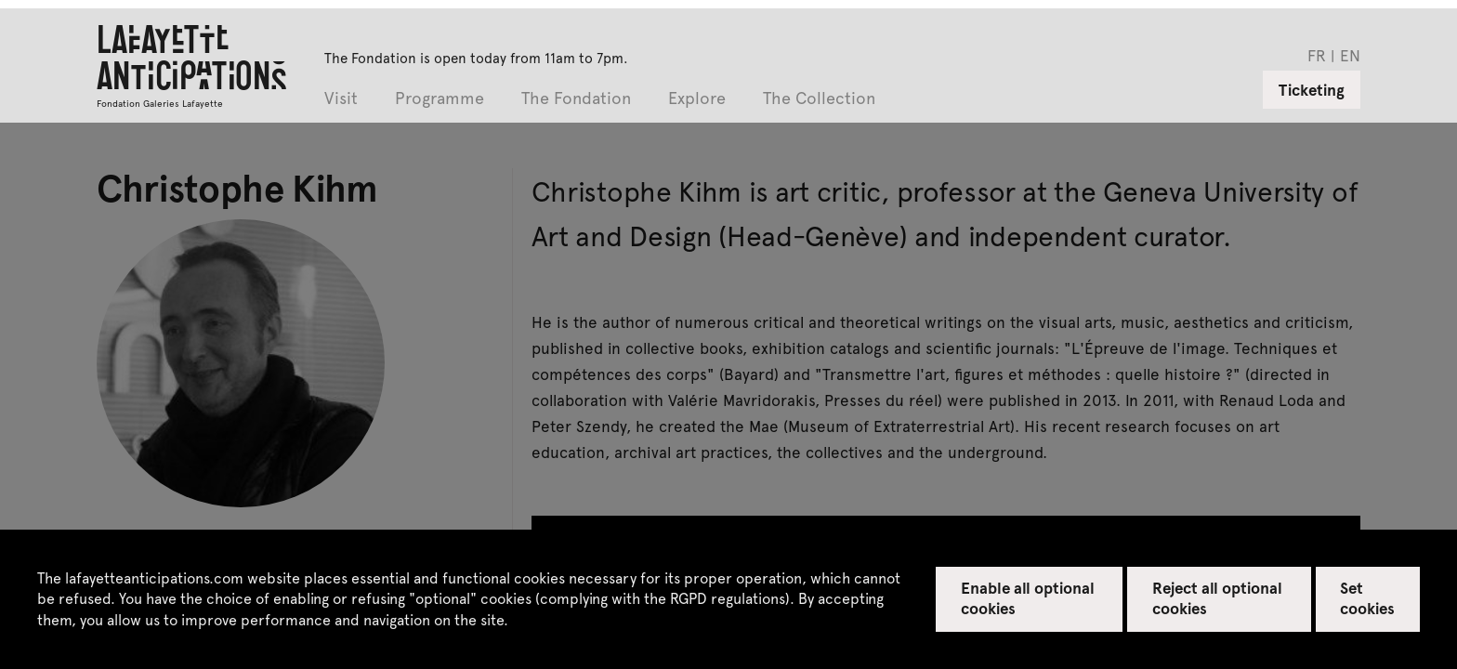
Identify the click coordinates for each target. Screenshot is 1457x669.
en (1350, 55)
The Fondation (576, 99)
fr (1316, 55)
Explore (697, 99)
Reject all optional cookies (1217, 597)
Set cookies (1367, 597)
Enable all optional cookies (1028, 597)
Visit (341, 99)
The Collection (819, 99)
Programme (439, 99)
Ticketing (1312, 89)
